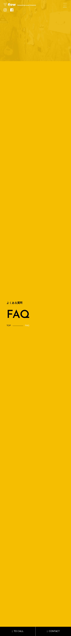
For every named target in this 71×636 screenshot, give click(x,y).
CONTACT (54, 631)
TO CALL (19, 631)
